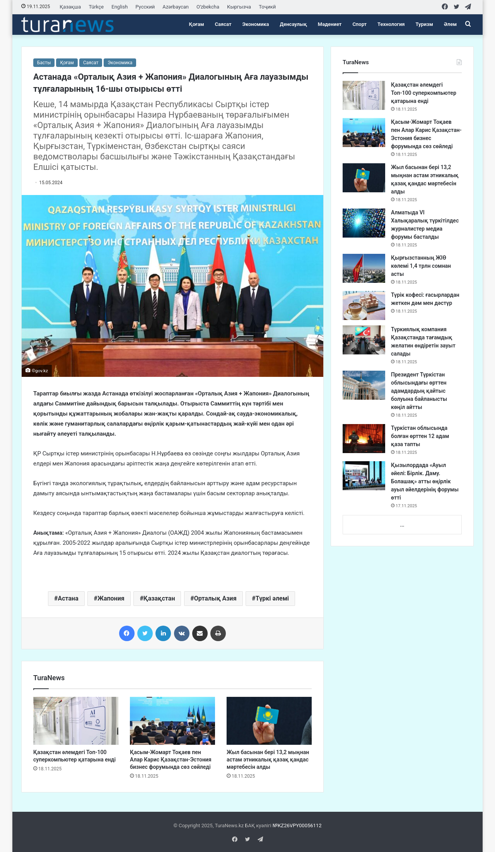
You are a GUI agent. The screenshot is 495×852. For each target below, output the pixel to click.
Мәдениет (330, 24)
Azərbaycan (175, 7)
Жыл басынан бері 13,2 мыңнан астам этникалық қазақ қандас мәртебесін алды (268, 759)
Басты (44, 62)
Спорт (359, 24)
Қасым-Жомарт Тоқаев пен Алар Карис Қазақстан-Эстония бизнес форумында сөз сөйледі (171, 759)
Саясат (223, 24)
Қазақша (70, 7)
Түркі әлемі (272, 598)
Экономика (255, 24)
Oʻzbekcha (207, 7)
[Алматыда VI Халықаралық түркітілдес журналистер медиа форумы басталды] (364, 223)
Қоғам (196, 24)
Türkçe (96, 7)
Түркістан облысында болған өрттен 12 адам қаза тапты (420, 436)
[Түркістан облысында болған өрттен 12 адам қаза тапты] (364, 438)
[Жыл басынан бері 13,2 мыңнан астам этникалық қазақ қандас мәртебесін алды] (269, 721)
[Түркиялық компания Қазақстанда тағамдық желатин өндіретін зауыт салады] (364, 339)
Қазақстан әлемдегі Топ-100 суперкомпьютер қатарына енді (423, 93)
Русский (145, 7)
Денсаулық (293, 24)
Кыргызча (239, 7)
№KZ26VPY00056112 (297, 825)
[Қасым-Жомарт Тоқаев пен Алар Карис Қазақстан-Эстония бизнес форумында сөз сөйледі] (172, 721)
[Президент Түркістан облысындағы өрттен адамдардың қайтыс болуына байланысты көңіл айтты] (364, 385)
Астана (68, 598)
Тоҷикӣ (267, 7)
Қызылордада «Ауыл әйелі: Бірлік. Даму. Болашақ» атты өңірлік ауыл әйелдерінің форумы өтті (425, 481)
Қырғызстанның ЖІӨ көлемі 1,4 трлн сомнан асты (421, 266)
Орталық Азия (215, 598)
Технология (391, 24)
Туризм (424, 24)
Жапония (111, 598)
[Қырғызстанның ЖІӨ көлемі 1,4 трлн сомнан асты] (364, 268)
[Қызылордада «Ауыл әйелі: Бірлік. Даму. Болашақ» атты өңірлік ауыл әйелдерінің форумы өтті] (364, 475)
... (402, 525)
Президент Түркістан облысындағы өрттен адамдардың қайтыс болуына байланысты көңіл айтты (419, 390)
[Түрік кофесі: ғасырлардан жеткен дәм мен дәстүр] (364, 305)
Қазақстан (159, 598)
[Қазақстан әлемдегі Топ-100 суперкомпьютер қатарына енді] (75, 721)
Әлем (450, 24)
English (119, 7)
